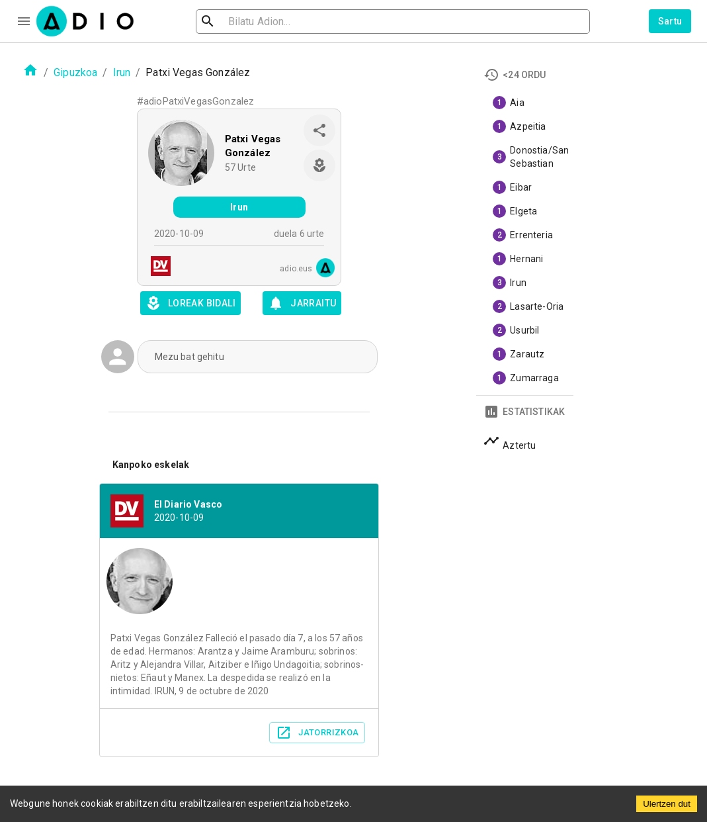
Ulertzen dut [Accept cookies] (666, 804)
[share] (319, 130)
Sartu (670, 21)
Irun (122, 72)
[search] (250, 21)
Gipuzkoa (75, 72)
